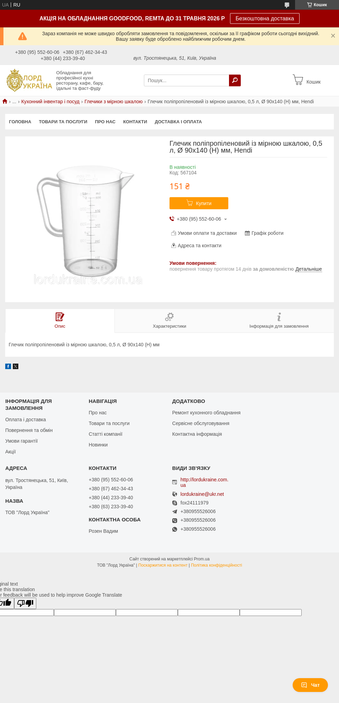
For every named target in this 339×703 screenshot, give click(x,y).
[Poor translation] (25, 603)
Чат (310, 685)
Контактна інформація (197, 434)
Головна (20, 121)
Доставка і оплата (178, 121)
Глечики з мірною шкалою (113, 101)
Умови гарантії (21, 441)
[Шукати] (235, 80)
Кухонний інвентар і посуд (50, 101)
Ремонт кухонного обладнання (206, 412)
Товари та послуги (63, 121)
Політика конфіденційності (216, 565)
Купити (204, 203)
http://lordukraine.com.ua (205, 482)
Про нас (105, 121)
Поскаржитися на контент (162, 565)
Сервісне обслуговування (200, 423)
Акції (10, 451)
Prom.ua (202, 559)
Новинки (98, 444)
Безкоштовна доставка (265, 18)
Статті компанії (105, 434)
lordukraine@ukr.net (202, 494)
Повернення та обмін (29, 430)
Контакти (135, 121)
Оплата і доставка (25, 419)
